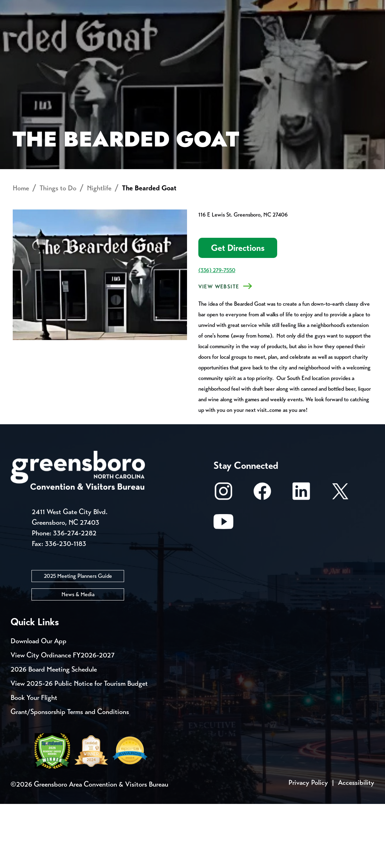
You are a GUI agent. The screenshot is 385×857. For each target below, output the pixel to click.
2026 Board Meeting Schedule (54, 722)
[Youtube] (223, 578)
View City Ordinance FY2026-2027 (63, 708)
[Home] (146, 34)
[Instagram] (223, 548)
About (24, 30)
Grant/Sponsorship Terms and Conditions (70, 764)
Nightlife (99, 241)
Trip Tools (71, 7)
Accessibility (356, 835)
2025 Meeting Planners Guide (78, 629)
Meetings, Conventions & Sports (286, 34)
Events (23, 7)
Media (236, 7)
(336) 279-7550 (216, 323)
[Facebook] (262, 548)
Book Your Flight (34, 750)
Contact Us (126, 7)
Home (21, 241)
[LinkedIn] (301, 548)
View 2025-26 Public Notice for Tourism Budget (79, 736)
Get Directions (237, 301)
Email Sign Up (186, 7)
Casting (278, 7)
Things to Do (203, 34)
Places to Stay (71, 34)
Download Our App (38, 694)
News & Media (78, 647)
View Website (218, 340)
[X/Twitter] (340, 548)
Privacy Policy (308, 835)
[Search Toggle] (365, 30)
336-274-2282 (75, 586)
